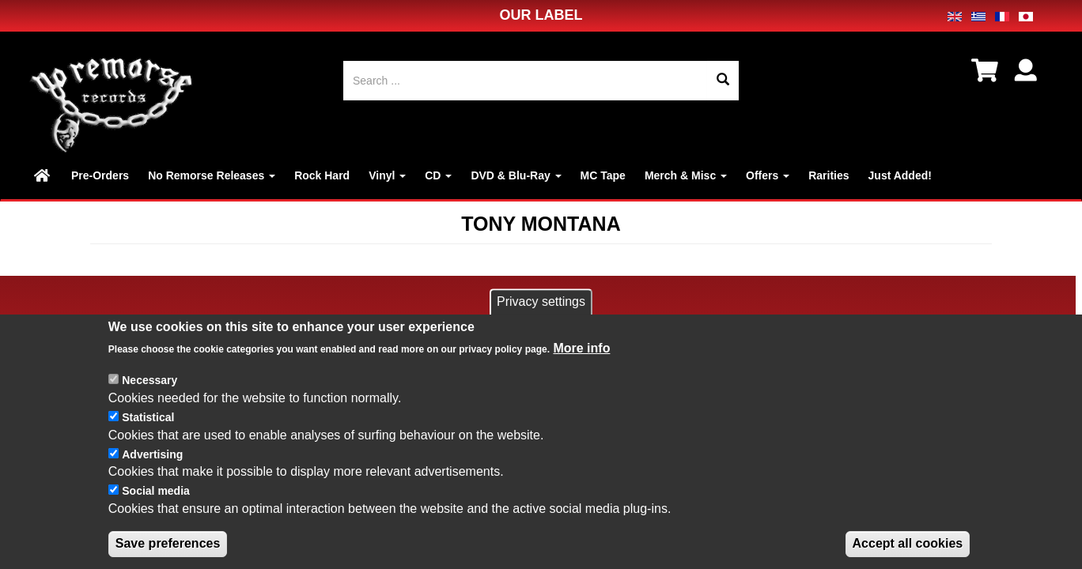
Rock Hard (322, 175)
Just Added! (900, 175)
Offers (767, 175)
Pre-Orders (100, 175)
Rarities (828, 175)
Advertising (152, 470)
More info (581, 364)
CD (438, 175)
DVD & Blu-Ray (516, 175)
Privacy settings (541, 317)
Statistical (148, 433)
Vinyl (387, 175)
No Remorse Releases (211, 175)
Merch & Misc (686, 175)
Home (43, 175)
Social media (156, 506)
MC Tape (603, 175)
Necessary (149, 396)
